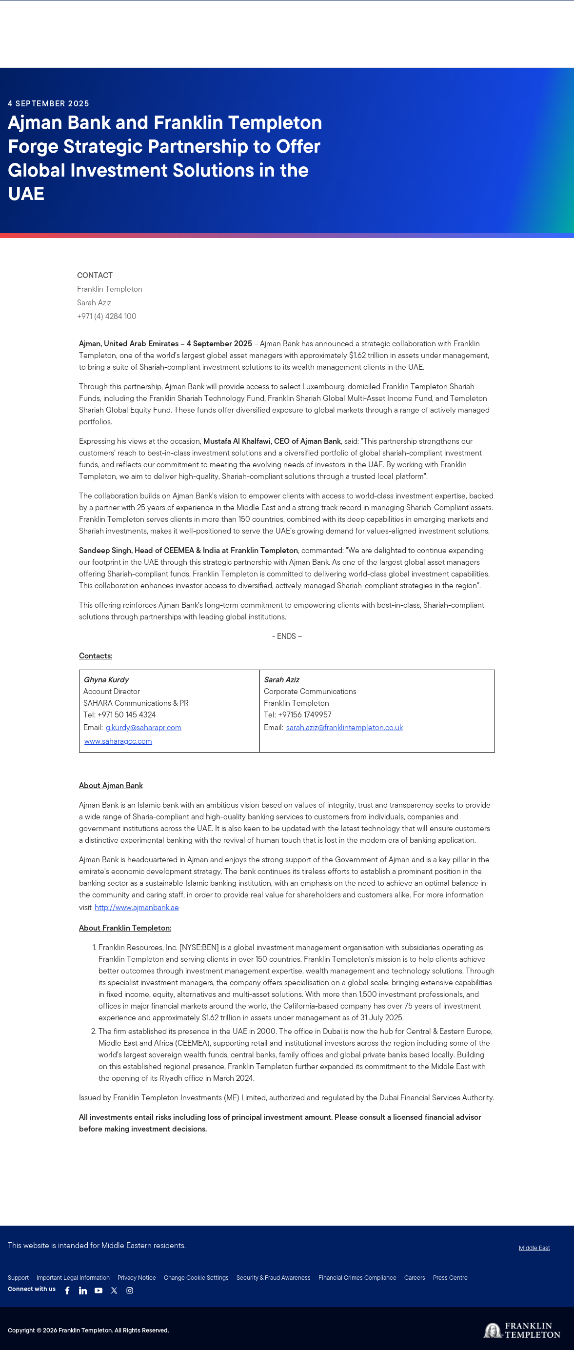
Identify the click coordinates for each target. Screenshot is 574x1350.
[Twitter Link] (114, 1288)
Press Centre (450, 1277)
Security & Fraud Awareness (274, 1277)
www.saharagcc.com (118, 741)
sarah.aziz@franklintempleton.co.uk (344, 727)
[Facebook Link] (67, 1288)
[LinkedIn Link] (83, 1288)
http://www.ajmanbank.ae (137, 907)
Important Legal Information (73, 1277)
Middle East (534, 1247)
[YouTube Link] (98, 1288)
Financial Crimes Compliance (357, 1277)
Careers (414, 1277)
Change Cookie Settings (196, 1277)
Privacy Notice (137, 1277)
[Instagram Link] (130, 1288)
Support (18, 1277)
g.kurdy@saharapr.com (143, 727)
